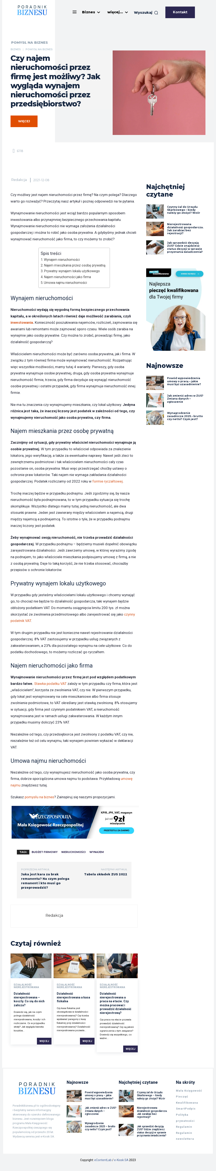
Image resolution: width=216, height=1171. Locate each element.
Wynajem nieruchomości (62, 260)
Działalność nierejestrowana (26, 985)
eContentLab (103, 1160)
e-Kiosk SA (121, 1160)
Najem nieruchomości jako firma (67, 277)
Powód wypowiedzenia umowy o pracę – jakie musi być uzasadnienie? (184, 381)
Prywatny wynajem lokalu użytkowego (72, 271)
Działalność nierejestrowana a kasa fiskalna (73, 997)
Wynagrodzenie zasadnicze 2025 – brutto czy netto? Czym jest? (185, 416)
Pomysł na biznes (29, 42)
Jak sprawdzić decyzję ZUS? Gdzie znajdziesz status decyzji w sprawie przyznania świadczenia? (185, 247)
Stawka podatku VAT (50, 683)
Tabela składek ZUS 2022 (105, 874)
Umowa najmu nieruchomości (65, 283)
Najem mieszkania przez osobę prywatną (74, 265)
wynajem (96, 852)
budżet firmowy (45, 852)
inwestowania (22, 322)
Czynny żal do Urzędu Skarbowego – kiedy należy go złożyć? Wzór (183, 210)
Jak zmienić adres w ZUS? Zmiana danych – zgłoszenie (185, 398)
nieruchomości (73, 852)
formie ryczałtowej (107, 481)
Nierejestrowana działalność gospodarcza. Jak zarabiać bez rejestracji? (185, 229)
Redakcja (19, 180)
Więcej (44, 1041)
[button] (146, 12)
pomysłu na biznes (39, 797)
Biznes (16, 49)
